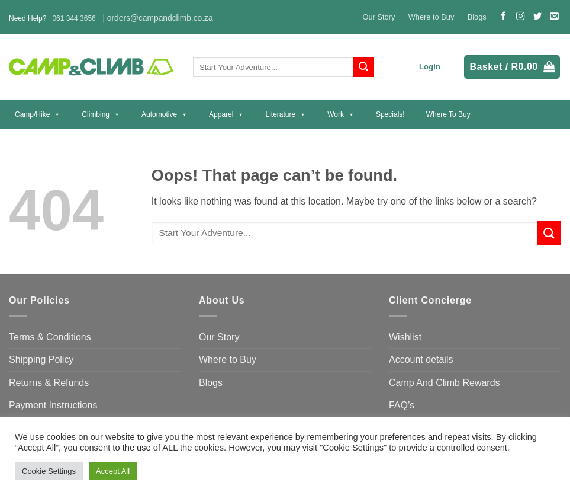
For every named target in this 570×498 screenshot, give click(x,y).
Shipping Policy (41, 360)
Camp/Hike (37, 114)
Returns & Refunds (49, 383)
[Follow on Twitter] (537, 16)
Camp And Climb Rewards (444, 383)
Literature (285, 114)
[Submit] (363, 67)
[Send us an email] (554, 16)
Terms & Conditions (50, 337)
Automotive (164, 114)
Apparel (226, 114)
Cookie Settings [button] (49, 471)
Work (341, 114)
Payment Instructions (53, 405)
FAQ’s (401, 405)
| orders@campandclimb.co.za (157, 18)
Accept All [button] (113, 471)
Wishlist (405, 337)
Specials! (390, 114)
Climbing (101, 114)
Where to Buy (431, 16)
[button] (429, 67)
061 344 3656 (73, 18)
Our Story (379, 16)
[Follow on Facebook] (503, 16)
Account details (421, 360)
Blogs (477, 16)
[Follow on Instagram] (520, 16)
